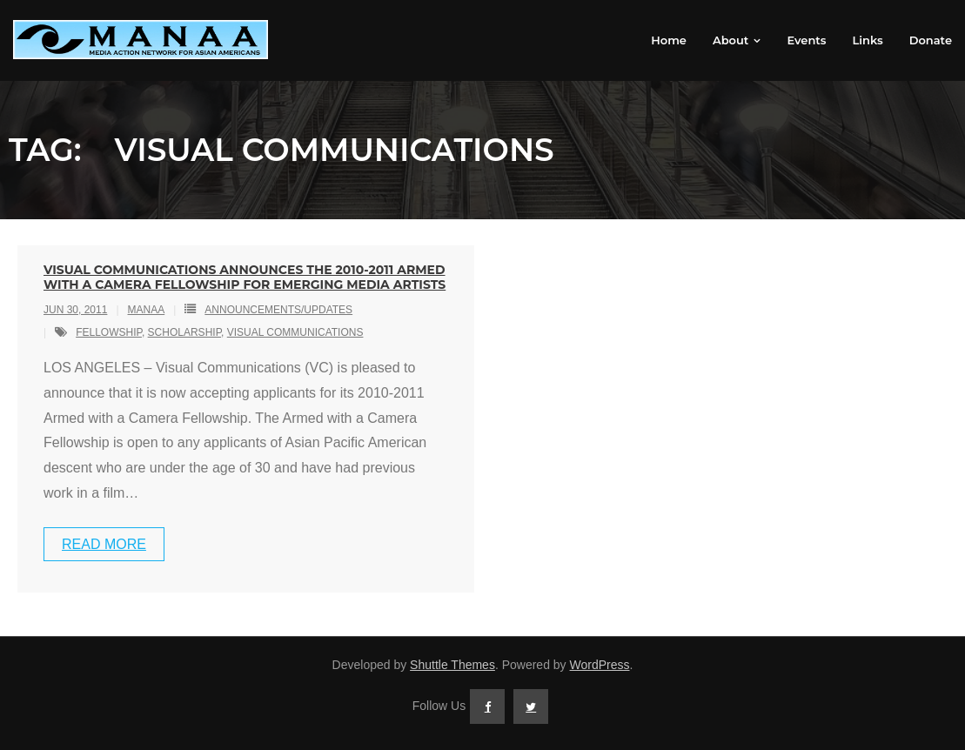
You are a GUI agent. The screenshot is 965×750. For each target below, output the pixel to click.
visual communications (295, 332)
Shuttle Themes (452, 665)
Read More (104, 544)
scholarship (184, 332)
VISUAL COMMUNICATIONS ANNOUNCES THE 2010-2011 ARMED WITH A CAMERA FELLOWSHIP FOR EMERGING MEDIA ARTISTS (245, 277)
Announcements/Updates (278, 310)
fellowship (109, 332)
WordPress (600, 665)
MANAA (146, 310)
